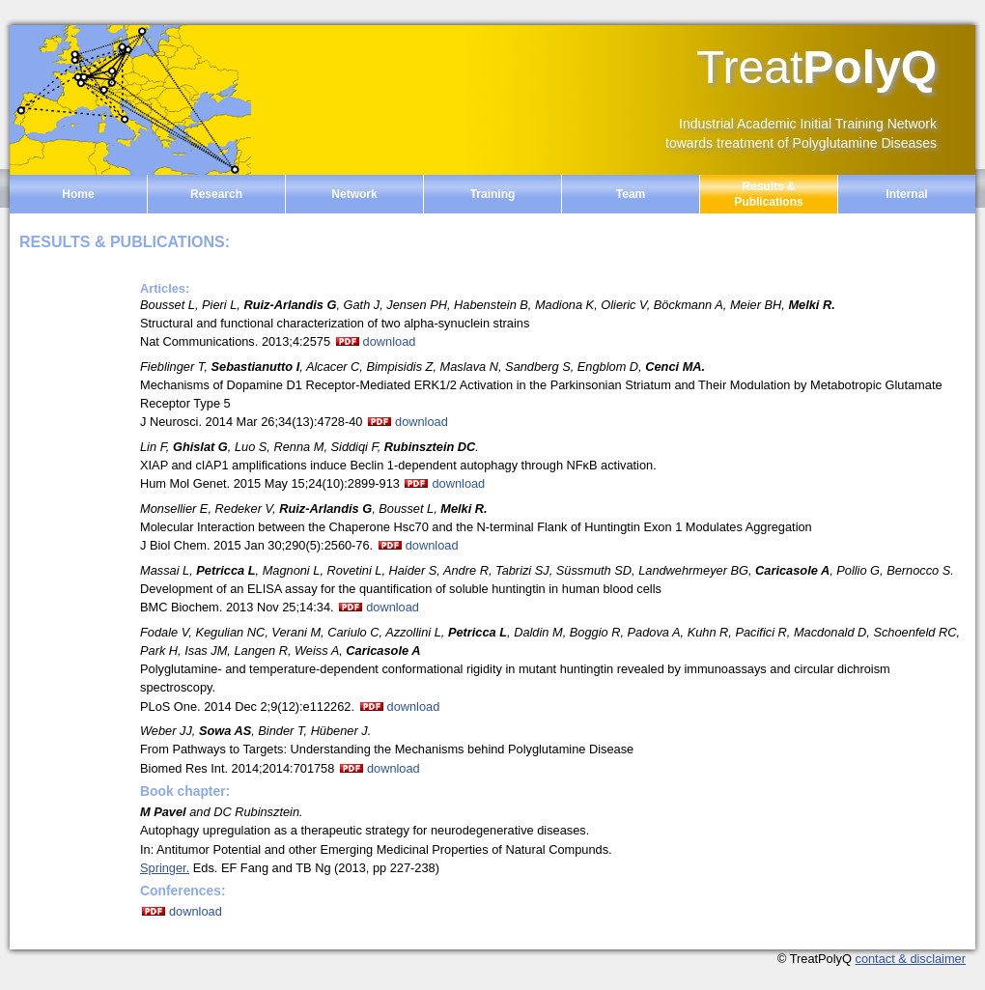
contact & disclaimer (910, 958)
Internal (906, 194)
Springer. (164, 868)
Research (216, 194)
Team (630, 194)
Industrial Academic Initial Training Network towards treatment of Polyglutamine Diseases (801, 133)
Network (354, 194)
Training (493, 194)
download (389, 341)
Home (78, 194)
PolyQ (816, 67)
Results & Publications (768, 194)
